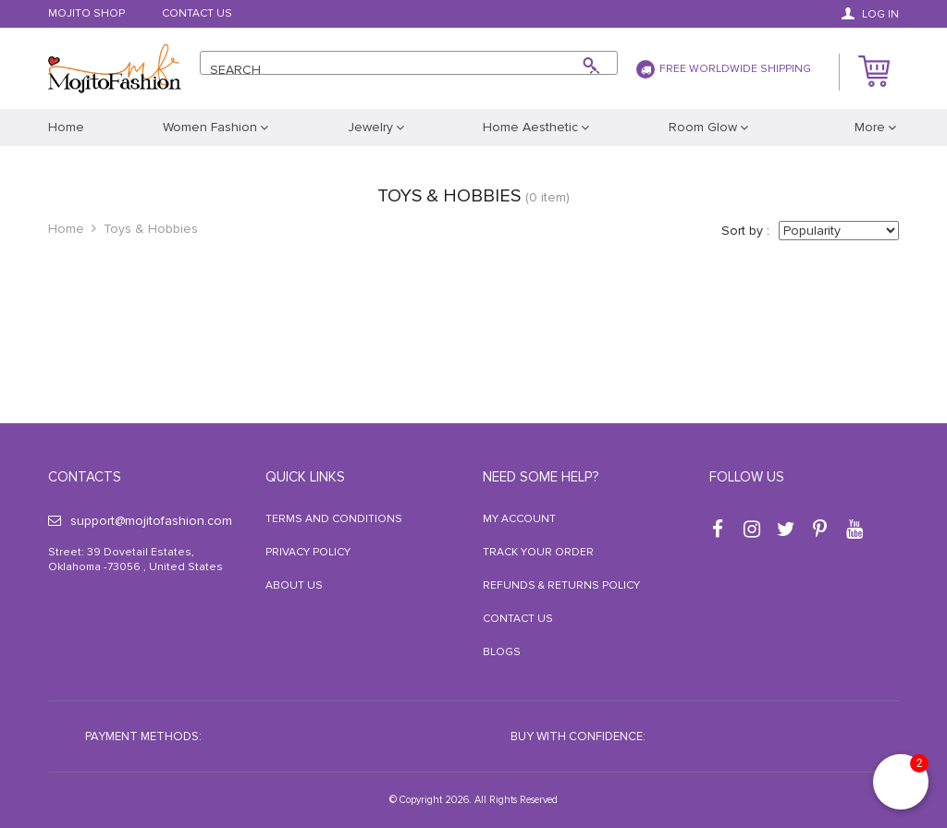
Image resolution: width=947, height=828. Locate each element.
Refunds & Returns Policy (561, 585)
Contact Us (197, 14)
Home (66, 229)
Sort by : (745, 230)
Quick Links (305, 477)
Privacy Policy (308, 552)
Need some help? (540, 477)
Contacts (84, 477)
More (870, 127)
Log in (870, 14)
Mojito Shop (86, 14)
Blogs (502, 652)
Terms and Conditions (333, 519)
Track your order (538, 552)
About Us (294, 585)
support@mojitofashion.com (140, 521)
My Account (519, 519)
